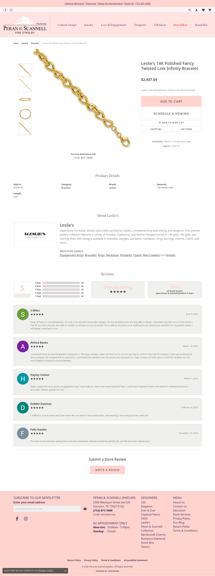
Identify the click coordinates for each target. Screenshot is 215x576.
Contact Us (180, 506)
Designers (140, 25)
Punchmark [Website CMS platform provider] (113, 571)
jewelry (25, 43)
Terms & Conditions (185, 530)
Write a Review (107, 470)
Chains (137, 255)
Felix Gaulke (38, 429)
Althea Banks (39, 342)
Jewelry (88, 25)
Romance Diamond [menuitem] (153, 539)
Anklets (170, 255)
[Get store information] (104, 514)
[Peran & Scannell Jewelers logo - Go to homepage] (28, 25)
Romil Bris (201, 25)
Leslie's (112, 187)
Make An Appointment (110, 3)
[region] (84, 99)
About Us (179, 502)
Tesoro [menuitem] (145, 547)
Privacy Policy (181, 518)
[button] (189, 10)
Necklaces (112, 255)
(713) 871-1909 (142, 3)
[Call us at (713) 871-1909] (103, 510)
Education (179, 510)
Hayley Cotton (39, 375)
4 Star (38, 286)
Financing (91, 3)
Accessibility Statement (135, 560)
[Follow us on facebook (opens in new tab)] (5, 10)
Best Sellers (180, 25)
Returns (186, 129)
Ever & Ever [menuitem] (148, 510)
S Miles (35, 310)
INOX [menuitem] (144, 518)
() (82, 282)
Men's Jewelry (151, 255)
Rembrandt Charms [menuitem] (153, 534)
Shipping (156, 129)
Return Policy (181, 526)
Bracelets (35, 43)
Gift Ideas (160, 25)
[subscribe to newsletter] (85, 509)
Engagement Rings (72, 255)
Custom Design (67, 25)
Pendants (126, 255)
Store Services (182, 514)
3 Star (38, 289)
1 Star (38, 296)
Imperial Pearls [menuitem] (150, 514)
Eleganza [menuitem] (146, 506)
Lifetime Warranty (74, 3)
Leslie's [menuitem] (145, 522)
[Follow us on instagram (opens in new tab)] (11, 10)
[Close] (211, 4)
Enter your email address (29, 502)
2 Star (38, 292)
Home (15, 43)
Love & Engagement (113, 25)
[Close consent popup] (65, 571)
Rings (101, 255)
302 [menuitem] (143, 502)
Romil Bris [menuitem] (147, 543)
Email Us (129, 3)
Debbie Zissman (41, 404)
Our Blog (178, 522)
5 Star (38, 282)
